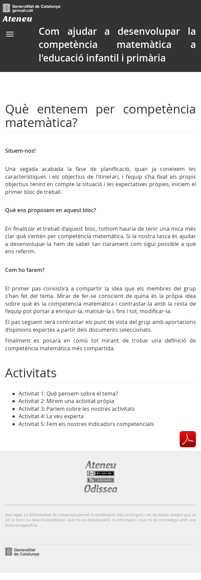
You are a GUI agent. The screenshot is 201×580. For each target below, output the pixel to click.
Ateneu (17, 19)
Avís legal (13, 514)
